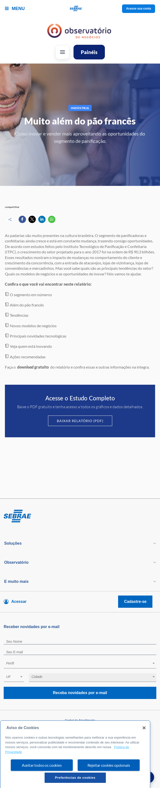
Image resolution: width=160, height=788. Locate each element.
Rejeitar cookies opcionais (108, 781)
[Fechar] (144, 744)
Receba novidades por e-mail (80, 693)
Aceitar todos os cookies (42, 781)
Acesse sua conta (138, 8)
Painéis (89, 52)
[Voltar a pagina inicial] (80, 9)
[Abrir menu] (62, 52)
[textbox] (82, 663)
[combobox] (80, 664)
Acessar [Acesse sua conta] (18, 601)
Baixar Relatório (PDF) (80, 421)
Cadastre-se (135, 601)
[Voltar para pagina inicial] (80, 516)
